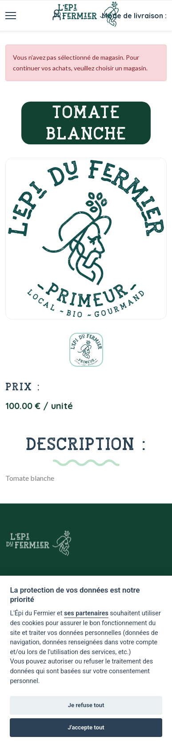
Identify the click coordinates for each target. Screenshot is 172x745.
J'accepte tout (86, 727)
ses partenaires (86, 613)
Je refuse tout (86, 705)
